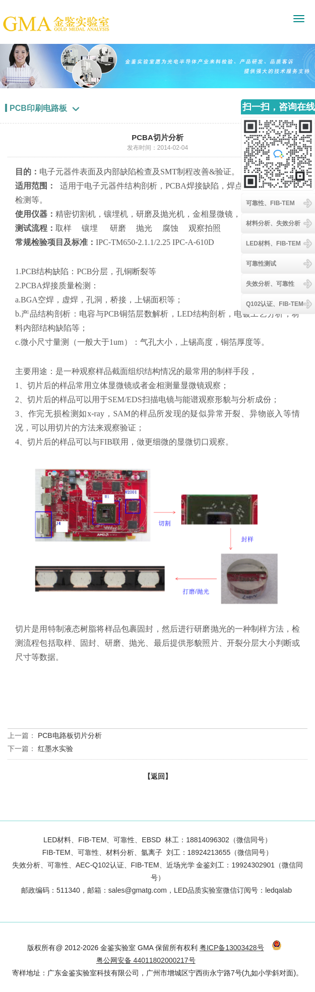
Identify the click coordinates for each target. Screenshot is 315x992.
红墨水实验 (55, 749)
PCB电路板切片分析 (70, 735)
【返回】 (158, 776)
